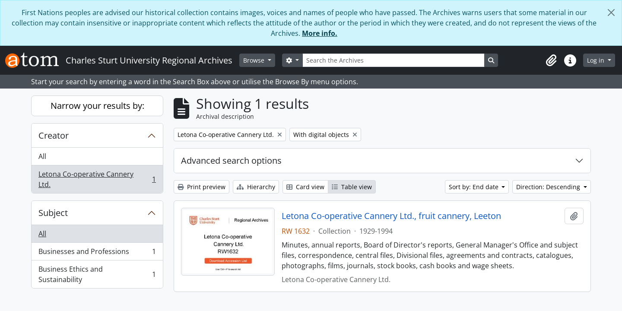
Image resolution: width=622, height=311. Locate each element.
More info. (319, 33)
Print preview (201, 187)
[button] (551, 60)
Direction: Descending (549, 187)
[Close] (611, 12)
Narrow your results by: (97, 105)
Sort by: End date (474, 187)
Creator (53, 135)
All (42, 156)
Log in (596, 60)
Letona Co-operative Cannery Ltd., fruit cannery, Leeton (391, 216)
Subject (53, 213)
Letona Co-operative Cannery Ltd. (97, 179)
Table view (352, 187)
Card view (305, 187)
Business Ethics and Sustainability (97, 274)
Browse (254, 60)
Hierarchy (256, 187)
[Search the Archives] (393, 60)
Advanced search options (231, 160)
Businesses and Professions (97, 253)
